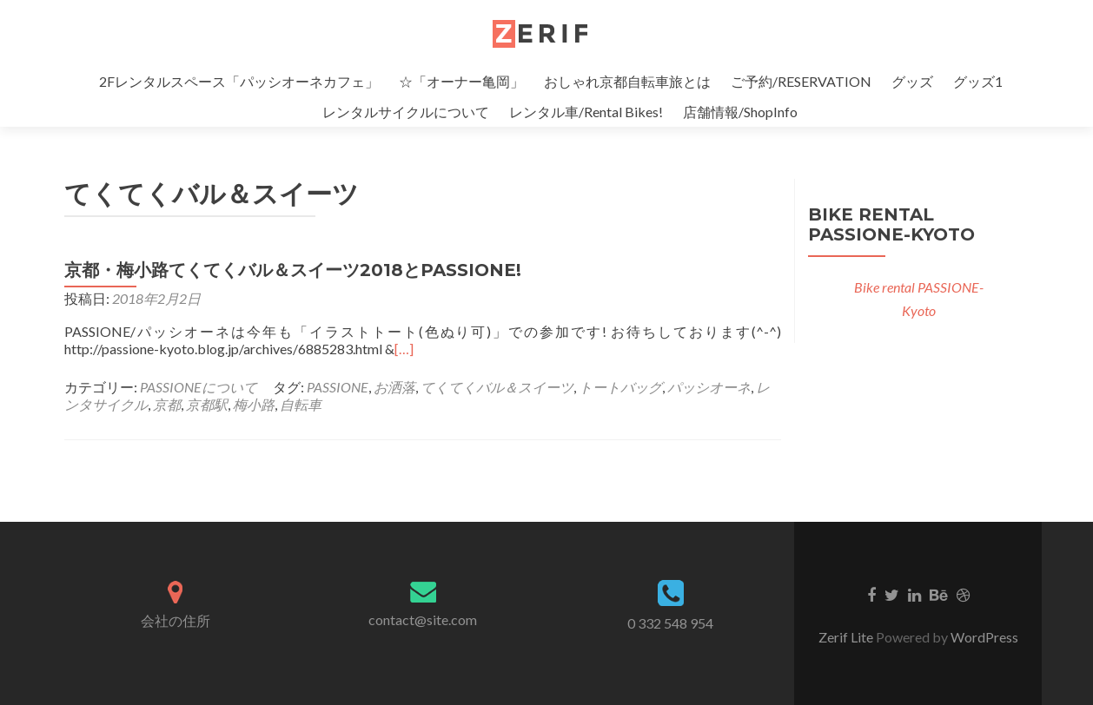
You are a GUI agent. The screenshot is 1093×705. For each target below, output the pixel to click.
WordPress (984, 637)
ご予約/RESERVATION (801, 81)
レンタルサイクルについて (405, 111)
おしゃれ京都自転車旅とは (627, 81)
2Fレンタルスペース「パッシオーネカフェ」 (239, 81)
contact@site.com (422, 619)
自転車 (300, 404)
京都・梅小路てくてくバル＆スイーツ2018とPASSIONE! (292, 270)
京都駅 (207, 404)
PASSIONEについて (198, 387)
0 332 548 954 (670, 623)
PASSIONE (337, 387)
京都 (167, 404)
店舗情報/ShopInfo (740, 111)
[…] (404, 348)
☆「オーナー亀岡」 (461, 81)
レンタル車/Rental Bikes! (586, 111)
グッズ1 (978, 81)
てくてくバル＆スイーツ (497, 387)
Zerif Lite (847, 637)
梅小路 (254, 404)
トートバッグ (620, 387)
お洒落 (394, 387)
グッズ (912, 81)
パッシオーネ (709, 387)
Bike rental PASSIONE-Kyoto (891, 224)
